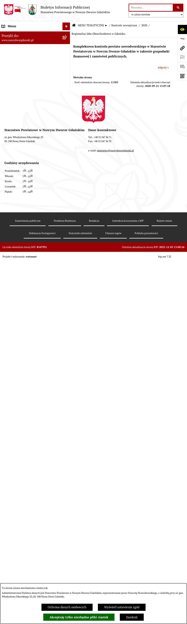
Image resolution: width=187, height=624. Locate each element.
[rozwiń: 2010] (67, 448)
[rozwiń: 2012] (67, 428)
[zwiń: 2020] (67, 307)
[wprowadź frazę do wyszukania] (151, 8)
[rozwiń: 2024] (67, 266)
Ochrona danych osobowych (67, 607)
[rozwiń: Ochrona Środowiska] (67, 226)
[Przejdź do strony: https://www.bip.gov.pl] (182, 38)
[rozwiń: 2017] (67, 377)
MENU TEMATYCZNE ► (93, 25)
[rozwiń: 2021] (67, 297)
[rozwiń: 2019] (67, 357)
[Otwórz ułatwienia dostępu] (182, 29)
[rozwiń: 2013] (67, 418)
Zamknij (132, 617)
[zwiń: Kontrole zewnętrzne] (67, 246)
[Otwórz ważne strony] (182, 57)
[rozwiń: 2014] (67, 408)
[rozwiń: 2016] (67, 387)
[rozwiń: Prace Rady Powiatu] (67, 84)
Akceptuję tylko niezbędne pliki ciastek (78, 617)
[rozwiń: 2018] (67, 367)
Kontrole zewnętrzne (124, 25)
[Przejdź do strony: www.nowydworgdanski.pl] (182, 48)
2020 (144, 25)
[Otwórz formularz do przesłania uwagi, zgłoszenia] (182, 66)
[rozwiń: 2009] (67, 458)
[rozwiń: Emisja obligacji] (67, 74)
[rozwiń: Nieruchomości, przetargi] (67, 175)
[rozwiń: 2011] (67, 438)
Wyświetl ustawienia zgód (121, 607)
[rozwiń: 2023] (67, 277)
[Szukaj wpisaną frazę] (178, 8)
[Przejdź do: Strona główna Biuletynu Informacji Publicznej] (74, 25)
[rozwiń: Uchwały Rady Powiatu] (67, 94)
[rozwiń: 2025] (67, 256)
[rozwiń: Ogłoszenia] (67, 155)
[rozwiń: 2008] (67, 469)
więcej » (163, 67)
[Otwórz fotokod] (182, 76)
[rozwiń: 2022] (67, 287)
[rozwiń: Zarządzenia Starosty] (67, 114)
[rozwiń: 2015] (67, 398)
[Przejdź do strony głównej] (57, 10)
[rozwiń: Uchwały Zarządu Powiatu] (67, 104)
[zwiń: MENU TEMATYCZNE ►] (67, 42)
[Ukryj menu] (66, 26)
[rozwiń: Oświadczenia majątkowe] (67, 135)
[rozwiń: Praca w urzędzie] (67, 185)
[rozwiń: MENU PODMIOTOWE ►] (67, 34)
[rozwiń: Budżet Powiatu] (67, 63)
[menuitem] (35, 34)
